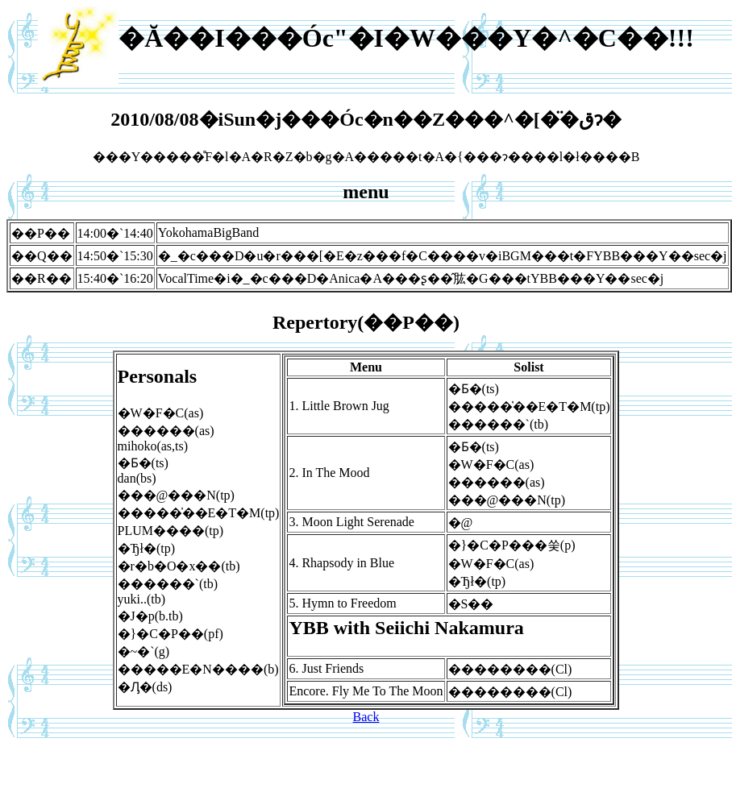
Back (366, 717)
